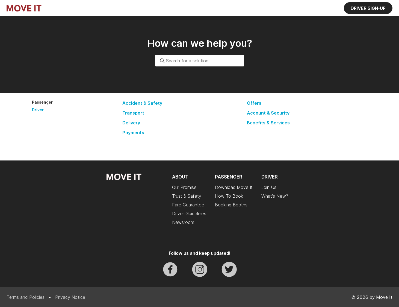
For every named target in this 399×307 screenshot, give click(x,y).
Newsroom (183, 222)
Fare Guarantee (188, 204)
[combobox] (199, 60)
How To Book (229, 196)
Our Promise (184, 187)
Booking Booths (231, 204)
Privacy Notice (70, 297)
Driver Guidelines (189, 213)
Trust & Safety (186, 196)
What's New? (274, 196)
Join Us (268, 187)
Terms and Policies (26, 297)
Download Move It (234, 187)
